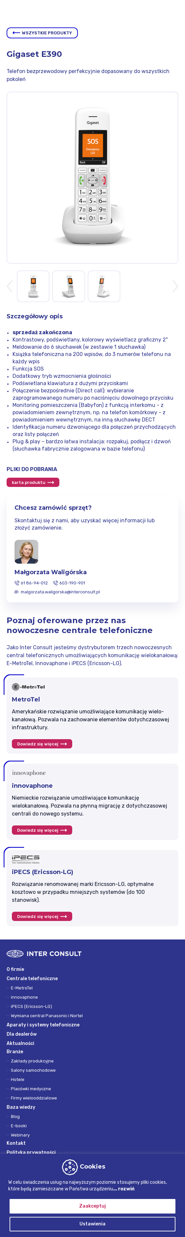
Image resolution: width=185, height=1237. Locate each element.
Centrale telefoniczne (32, 978)
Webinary (20, 1135)
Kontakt (16, 1143)
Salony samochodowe (33, 1070)
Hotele (17, 1079)
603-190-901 (72, 582)
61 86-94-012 (34, 582)
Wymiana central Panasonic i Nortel (47, 1015)
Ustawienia (92, 1224)
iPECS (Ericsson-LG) (31, 1006)
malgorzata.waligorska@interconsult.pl (60, 591)
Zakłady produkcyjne (32, 1060)
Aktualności (20, 1043)
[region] (92, 1195)
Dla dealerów (22, 1034)
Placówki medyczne (31, 1088)
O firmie (15, 969)
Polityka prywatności (31, 1152)
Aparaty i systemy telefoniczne (43, 1025)
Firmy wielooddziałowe (34, 1098)
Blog (15, 1116)
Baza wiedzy (21, 1107)
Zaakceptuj (92, 1206)
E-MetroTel (22, 987)
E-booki (19, 1125)
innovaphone (24, 997)
